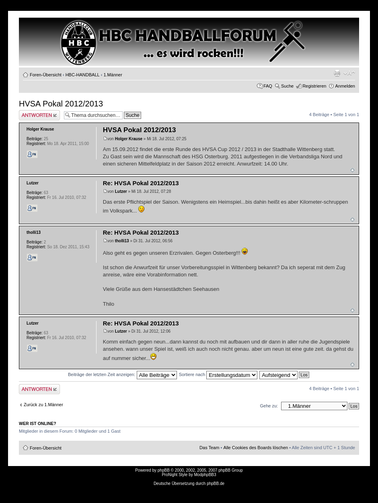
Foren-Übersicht (46, 74)
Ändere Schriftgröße (349, 73)
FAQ (267, 86)
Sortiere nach (218, 374)
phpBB (164, 470)
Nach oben (352, 170)
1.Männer (112, 74)
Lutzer (121, 191)
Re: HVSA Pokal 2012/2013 (141, 183)
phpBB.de (215, 483)
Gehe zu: (269, 405)
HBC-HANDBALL (83, 74)
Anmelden (345, 86)
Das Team (209, 447)
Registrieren (314, 86)
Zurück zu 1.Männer (43, 404)
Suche (287, 86)
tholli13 (122, 241)
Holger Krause (128, 139)
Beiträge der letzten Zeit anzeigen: (122, 374)
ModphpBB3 (205, 474)
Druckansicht (337, 73)
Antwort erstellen (39, 115)
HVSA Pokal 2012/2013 (61, 103)
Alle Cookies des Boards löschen (255, 447)
